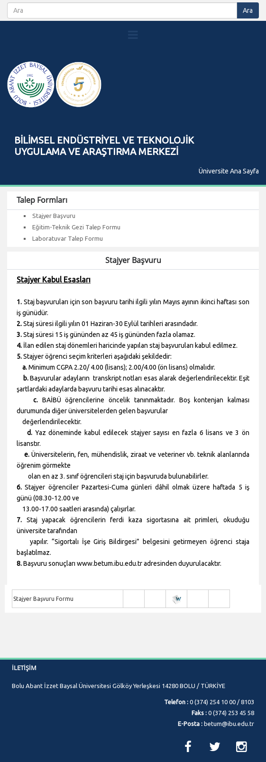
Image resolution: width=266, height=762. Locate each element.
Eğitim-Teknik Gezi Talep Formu (76, 227)
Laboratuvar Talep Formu (67, 238)
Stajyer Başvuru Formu (43, 599)
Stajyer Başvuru (53, 215)
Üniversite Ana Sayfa (229, 171)
